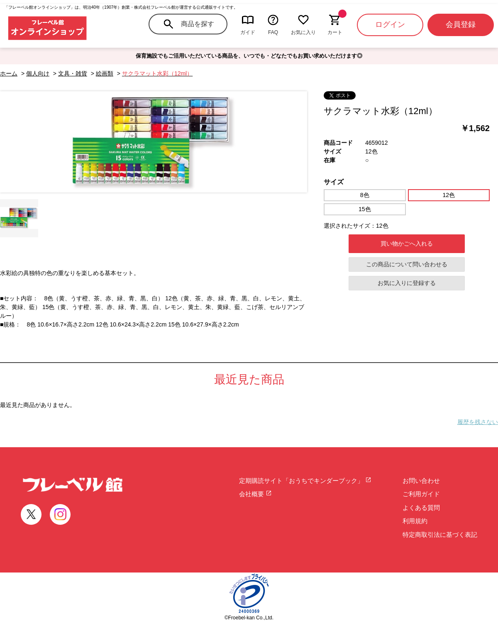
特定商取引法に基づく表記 (440, 534)
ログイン (390, 24)
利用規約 (415, 520)
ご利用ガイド (421, 493)
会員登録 (461, 24)
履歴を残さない (477, 422)
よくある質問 (421, 507)
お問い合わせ (421, 480)
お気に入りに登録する (407, 283)
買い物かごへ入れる (407, 243)
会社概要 (255, 493)
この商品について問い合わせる (406, 264)
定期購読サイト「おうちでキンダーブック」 (305, 480)
